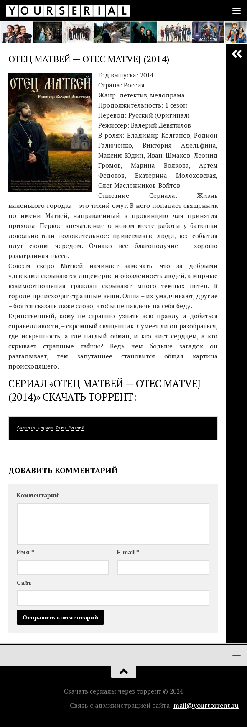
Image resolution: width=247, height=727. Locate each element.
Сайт (24, 582)
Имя (25, 552)
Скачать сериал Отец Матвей (50, 427)
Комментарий (38, 495)
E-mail (128, 552)
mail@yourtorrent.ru (206, 705)
